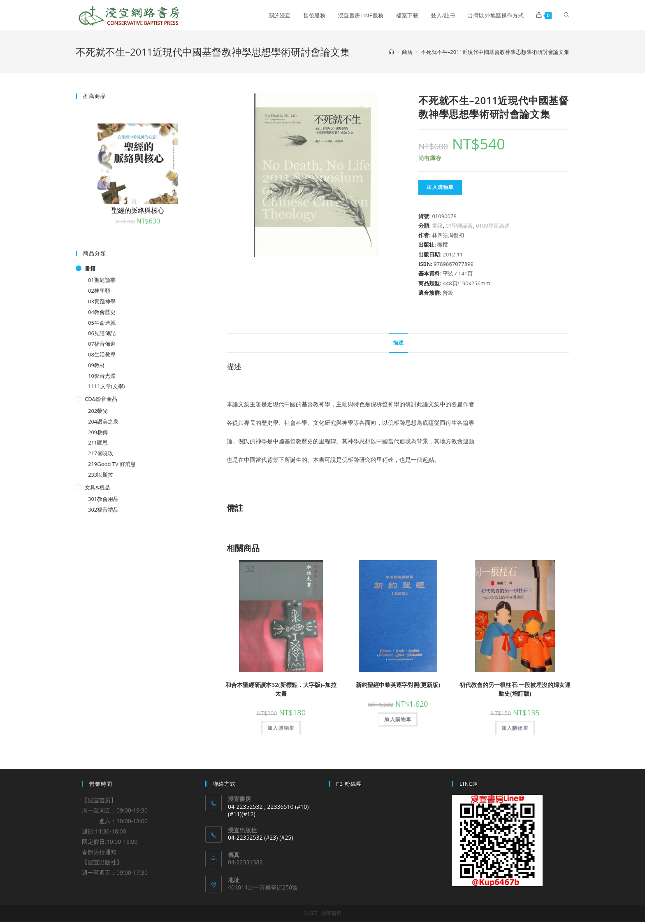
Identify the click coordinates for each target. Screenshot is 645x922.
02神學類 (99, 290)
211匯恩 (98, 442)
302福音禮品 (103, 509)
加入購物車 (440, 187)
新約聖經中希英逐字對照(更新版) (398, 685)
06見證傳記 (102, 333)
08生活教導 (102, 354)
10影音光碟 (102, 376)
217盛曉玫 (100, 453)
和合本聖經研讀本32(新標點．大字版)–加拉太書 (280, 689)
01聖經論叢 (459, 225)
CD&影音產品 (101, 399)
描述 (398, 342)
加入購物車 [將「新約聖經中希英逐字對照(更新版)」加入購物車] (397, 719)
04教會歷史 (102, 312)
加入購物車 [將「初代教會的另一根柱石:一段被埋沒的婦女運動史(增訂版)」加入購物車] (515, 727)
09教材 (96, 365)
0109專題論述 (493, 225)
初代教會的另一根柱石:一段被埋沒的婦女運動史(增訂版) (515, 689)
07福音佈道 (102, 343)
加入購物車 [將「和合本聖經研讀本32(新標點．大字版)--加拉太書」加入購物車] (281, 727)
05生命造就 (102, 322)
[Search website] (566, 15)
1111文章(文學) (106, 386)
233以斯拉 (100, 474)
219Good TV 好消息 (112, 464)
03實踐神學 (102, 301)
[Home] (391, 52)
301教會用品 (103, 499)
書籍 (437, 225)
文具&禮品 (97, 487)
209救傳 (98, 432)
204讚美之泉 (103, 421)
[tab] (398, 343)
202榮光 (98, 410)
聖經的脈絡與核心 (137, 210)
